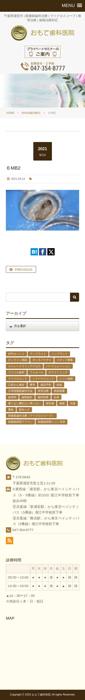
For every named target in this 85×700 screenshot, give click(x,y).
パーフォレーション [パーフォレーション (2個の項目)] (58, 366)
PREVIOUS (23, 269)
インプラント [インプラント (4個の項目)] (59, 353)
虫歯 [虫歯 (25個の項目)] (72, 403)
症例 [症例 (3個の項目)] (56, 397)
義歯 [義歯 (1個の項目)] (62, 403)
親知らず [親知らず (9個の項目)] (24, 409)
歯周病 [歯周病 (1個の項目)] (12, 397)
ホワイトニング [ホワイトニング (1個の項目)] (58, 372)
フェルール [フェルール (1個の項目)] (36, 372)
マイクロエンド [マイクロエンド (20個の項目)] (17, 378)
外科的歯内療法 (31, 112)
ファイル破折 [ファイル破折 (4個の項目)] (16, 372)
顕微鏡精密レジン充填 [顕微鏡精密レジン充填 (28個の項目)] (51, 421)
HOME (10, 112)
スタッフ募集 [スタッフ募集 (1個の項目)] (65, 360)
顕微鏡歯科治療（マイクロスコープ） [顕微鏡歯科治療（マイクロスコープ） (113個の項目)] (31, 415)
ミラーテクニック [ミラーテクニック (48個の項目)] (43, 378)
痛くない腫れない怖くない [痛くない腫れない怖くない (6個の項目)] (24, 403)
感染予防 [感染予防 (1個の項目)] (45, 384)
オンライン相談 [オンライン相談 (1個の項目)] (17, 360)
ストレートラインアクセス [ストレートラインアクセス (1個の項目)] (24, 366)
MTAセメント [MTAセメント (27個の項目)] (16, 353)
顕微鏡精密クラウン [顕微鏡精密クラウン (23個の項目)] (20, 421)
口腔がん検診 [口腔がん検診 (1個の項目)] (16, 384)
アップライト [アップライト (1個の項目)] (38, 353)
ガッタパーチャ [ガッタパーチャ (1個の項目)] (41, 360)
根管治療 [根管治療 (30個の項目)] (43, 390)
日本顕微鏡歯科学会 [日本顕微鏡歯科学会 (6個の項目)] (20, 390)
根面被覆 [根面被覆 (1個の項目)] (59, 390)
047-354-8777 (22, 530)
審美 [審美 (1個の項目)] (32, 384)
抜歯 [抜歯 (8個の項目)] (59, 384)
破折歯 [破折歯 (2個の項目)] (50, 403)
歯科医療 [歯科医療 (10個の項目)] (43, 397)
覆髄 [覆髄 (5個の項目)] (11, 409)
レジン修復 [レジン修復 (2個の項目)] (66, 378)
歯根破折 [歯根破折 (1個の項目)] (27, 397)
